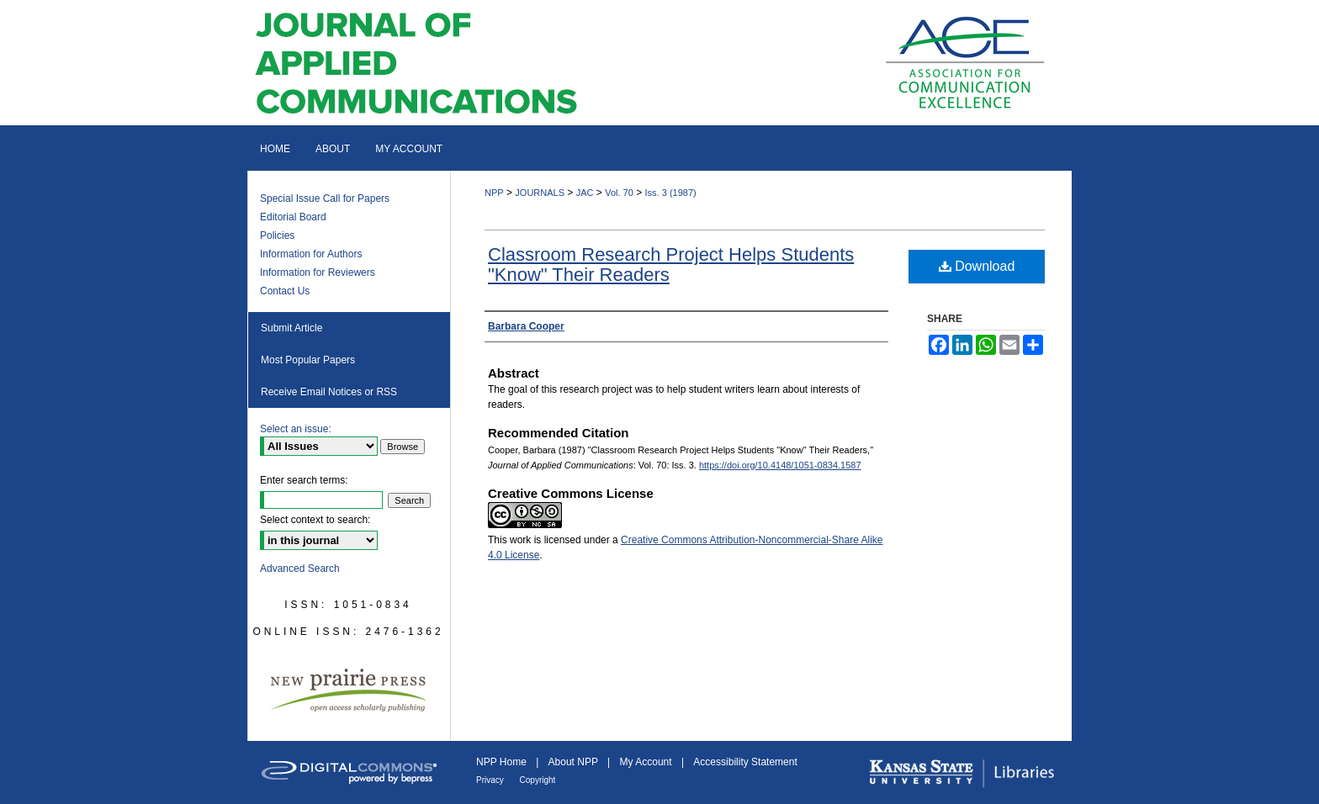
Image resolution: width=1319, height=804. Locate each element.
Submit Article (291, 328)
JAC (585, 193)
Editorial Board (293, 217)
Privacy (491, 780)
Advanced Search (300, 568)
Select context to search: (315, 520)
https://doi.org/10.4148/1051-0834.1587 (780, 465)
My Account (647, 762)
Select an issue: (295, 429)
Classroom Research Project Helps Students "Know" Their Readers (671, 264)
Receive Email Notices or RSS (329, 392)
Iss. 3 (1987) (671, 193)
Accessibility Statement (745, 762)
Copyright (538, 780)
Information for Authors (311, 254)
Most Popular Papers (308, 360)
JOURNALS (539, 193)
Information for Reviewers (317, 272)
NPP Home (502, 762)
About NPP (574, 762)
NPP (494, 193)
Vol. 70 (619, 193)
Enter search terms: (304, 480)
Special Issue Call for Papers (324, 198)
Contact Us (285, 291)
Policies (277, 235)
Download (977, 266)
